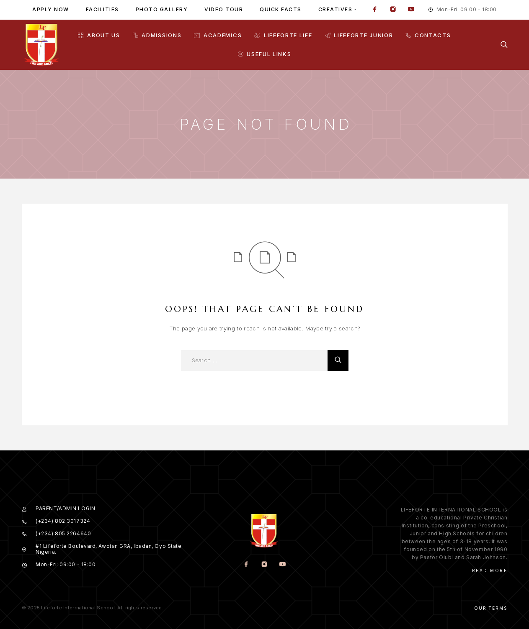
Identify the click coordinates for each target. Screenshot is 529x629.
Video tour (223, 9)
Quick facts (281, 9)
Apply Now (50, 9)
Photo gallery (162, 9)
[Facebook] (375, 10)
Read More (490, 570)
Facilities (102, 9)
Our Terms (490, 608)
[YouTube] (411, 10)
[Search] (504, 44)
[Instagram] (393, 10)
